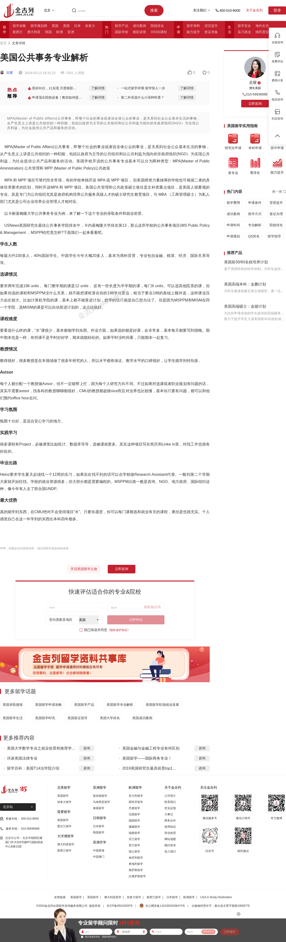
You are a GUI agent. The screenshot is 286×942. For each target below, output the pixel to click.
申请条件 (254, 203)
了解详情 (98, 88)
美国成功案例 (142, 718)
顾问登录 (170, 845)
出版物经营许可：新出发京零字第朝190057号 (221, 905)
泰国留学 (98, 808)
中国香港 (98, 850)
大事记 (168, 814)
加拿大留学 (64, 802)
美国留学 (63, 795)
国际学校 (121, 32)
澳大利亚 (34, 32)
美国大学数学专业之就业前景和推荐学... (41, 748)
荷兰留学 (134, 845)
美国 (66, 26)
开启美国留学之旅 (84, 569)
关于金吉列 (254, 10)
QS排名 (254, 236)
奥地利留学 (136, 864)
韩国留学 (98, 832)
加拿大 (90, 26)
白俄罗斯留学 (137, 876)
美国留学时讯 (45, 718)
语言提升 (211, 26)
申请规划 (233, 236)
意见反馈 (170, 808)
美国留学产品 (84, 704)
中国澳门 (98, 856)
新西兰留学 (64, 850)
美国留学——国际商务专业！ (147, 758)
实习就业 (244, 32)
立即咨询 (121, 569)
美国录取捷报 (13, 704)
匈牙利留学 (136, 857)
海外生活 (262, 26)
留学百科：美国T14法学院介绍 (33, 768)
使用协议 (170, 826)
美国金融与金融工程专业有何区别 (150, 748)
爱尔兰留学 (64, 826)
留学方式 (254, 214)
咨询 (86, 748)
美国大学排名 (110, 718)
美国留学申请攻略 (48, 704)
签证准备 (211, 32)
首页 (3, 43)
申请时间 (233, 225)
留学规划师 (39, 26)
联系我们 (170, 802)
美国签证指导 (77, 718)
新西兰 (18, 32)
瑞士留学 (134, 851)
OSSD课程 (159, 32)
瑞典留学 (134, 833)
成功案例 (139, 26)
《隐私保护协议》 (118, 630)
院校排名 (157, 26)
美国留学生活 (13, 718)
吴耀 (6, 73)
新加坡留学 (100, 795)
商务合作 (170, 820)
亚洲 (70, 32)
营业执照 (170, 833)
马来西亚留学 (101, 802)
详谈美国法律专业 (22, 758)
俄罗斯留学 (136, 870)
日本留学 (98, 826)
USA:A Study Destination (216, 897)
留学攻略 (19, 26)
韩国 (48, 32)
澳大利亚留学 (65, 844)
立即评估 (136, 619)
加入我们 (170, 851)
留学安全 (244, 26)
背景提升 (276, 203)
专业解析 (254, 225)
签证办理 (276, 214)
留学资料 (193, 26)
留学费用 (233, 203)
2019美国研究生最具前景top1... (149, 768)
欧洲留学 (189, 897)
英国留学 (63, 820)
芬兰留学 (134, 839)
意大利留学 (136, 795)
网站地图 (170, 839)
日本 (77, 26)
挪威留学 (134, 826)
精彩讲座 (139, 32)
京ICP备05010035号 (120, 905)
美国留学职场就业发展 (162, 704)
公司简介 (170, 795)
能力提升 (193, 32)
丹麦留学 (134, 808)
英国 (55, 26)
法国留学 (134, 814)
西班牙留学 (136, 802)
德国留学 (134, 820)
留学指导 (274, 236)
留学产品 (121, 26)
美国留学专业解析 (120, 704)
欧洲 (59, 32)
